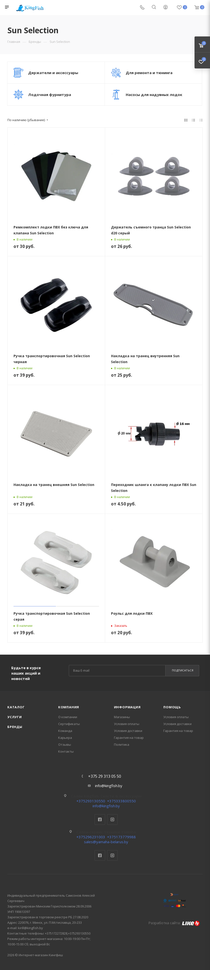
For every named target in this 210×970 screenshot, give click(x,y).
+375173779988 (121, 836)
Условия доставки (128, 730)
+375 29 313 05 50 (104, 776)
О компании (67, 717)
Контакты (66, 751)
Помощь (172, 707)
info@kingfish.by (108, 785)
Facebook (100, 819)
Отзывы (64, 744)
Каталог (16, 707)
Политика (121, 744)
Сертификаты (69, 724)
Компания (68, 707)
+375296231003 (90, 836)
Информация (127, 707)
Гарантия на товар (129, 737)
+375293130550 (90, 800)
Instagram (112, 819)
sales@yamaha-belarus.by (106, 841)
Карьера (65, 737)
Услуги (14, 717)
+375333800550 (121, 800)
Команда (65, 730)
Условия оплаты (126, 724)
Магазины (122, 717)
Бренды (14, 727)
